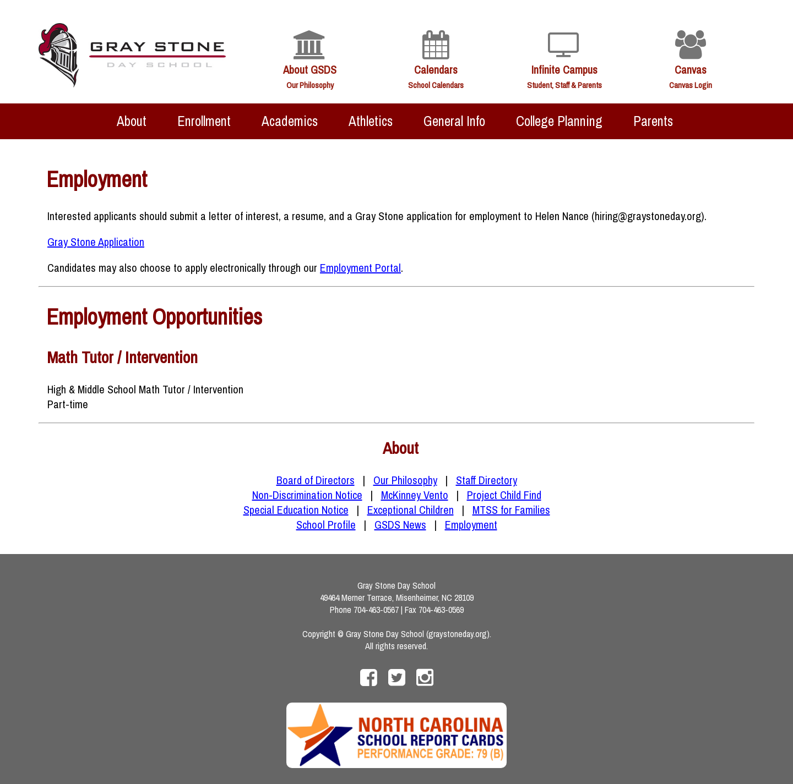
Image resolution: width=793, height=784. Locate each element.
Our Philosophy (310, 85)
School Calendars (436, 85)
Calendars (436, 69)
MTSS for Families (511, 509)
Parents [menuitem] (653, 121)
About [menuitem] (131, 121)
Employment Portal (360, 267)
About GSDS (309, 69)
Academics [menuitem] (290, 121)
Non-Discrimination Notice (307, 494)
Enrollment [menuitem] (204, 121)
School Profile (326, 524)
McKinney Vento (414, 494)
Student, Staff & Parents (564, 85)
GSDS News (400, 524)
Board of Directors (315, 480)
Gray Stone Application (95, 241)
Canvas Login (690, 85)
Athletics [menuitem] (371, 121)
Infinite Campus (564, 69)
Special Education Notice (296, 509)
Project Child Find (504, 494)
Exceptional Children (410, 509)
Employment (471, 524)
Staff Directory (486, 480)
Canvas (691, 69)
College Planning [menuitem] (559, 121)
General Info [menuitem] (454, 121)
